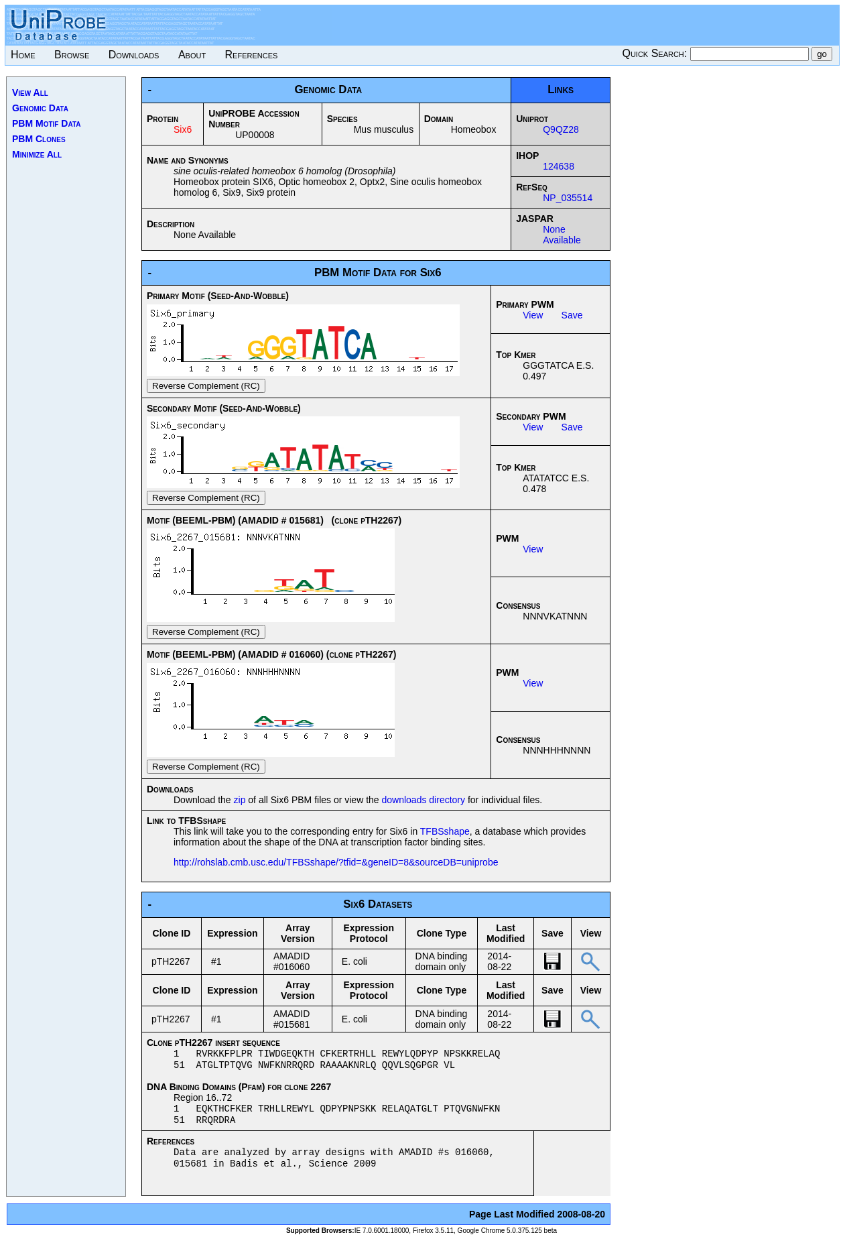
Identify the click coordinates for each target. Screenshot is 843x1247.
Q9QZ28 (561, 129)
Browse (71, 54)
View (533, 315)
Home (23, 54)
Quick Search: (656, 53)
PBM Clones (39, 138)
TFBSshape (445, 831)
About (192, 54)
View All (30, 92)
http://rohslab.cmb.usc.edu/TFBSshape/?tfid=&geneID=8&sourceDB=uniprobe (336, 862)
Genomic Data (40, 108)
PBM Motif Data (46, 123)
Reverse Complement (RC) (206, 386)
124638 (558, 166)
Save (572, 315)
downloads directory (424, 799)
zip (240, 799)
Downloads (134, 54)
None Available (562, 234)
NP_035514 (567, 197)
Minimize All (37, 154)
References (251, 54)
